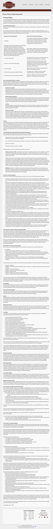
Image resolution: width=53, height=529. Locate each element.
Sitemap (28, 526)
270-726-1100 (44, 515)
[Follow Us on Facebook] (39, 517)
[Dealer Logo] (8, 5)
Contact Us (27, 525)
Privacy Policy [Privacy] (30, 525)
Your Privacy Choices (32, 526)
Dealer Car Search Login (20, 526)
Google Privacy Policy (13, 123)
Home (22, 525)
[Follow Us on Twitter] (41, 517)
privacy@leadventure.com (26, 128)
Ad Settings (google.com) (36, 419)
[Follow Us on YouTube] (44, 517)
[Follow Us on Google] (47, 517)
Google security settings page (8, 128)
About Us (24, 525)
